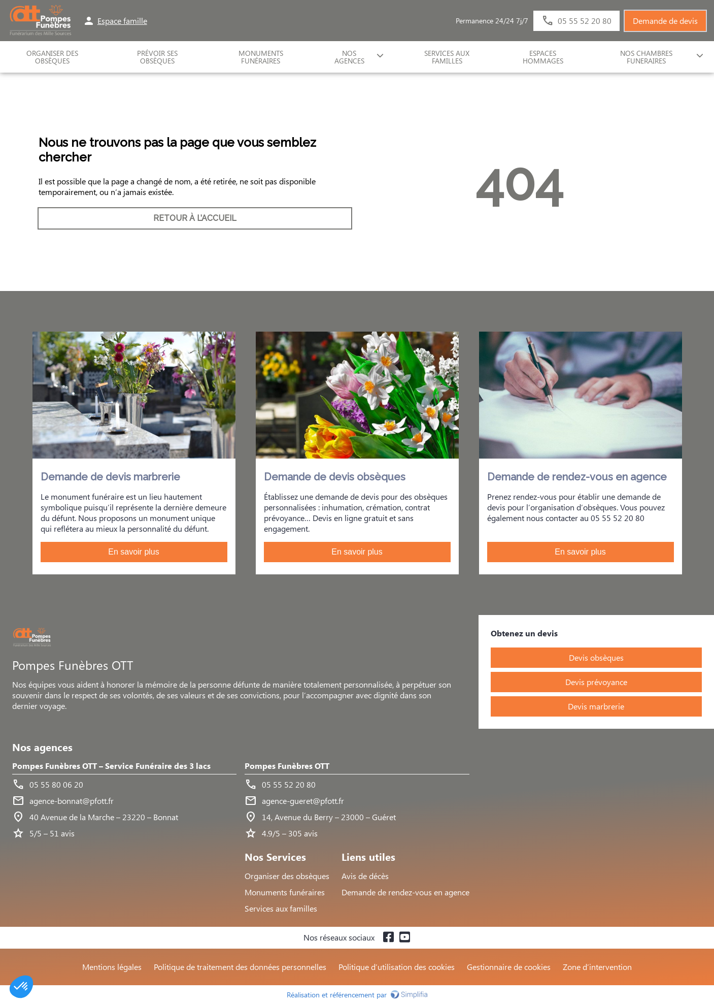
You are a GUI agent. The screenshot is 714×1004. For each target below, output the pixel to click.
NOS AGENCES (349, 57)
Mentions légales (112, 966)
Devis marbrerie (596, 706)
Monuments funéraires (261, 57)
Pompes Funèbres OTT (287, 766)
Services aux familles (281, 908)
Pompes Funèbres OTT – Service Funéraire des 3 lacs (111, 766)
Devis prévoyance (596, 681)
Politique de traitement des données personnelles (240, 966)
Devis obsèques (596, 657)
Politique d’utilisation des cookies (396, 966)
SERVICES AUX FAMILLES (446, 57)
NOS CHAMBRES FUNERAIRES (646, 57)
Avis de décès (365, 875)
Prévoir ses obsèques (157, 57)
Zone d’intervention (597, 966)
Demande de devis (665, 20)
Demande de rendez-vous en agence (405, 892)
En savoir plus (133, 551)
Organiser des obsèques (287, 875)
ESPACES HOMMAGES (543, 57)
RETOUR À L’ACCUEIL (194, 218)
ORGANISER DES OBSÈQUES (52, 57)
